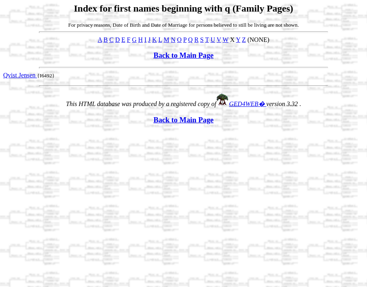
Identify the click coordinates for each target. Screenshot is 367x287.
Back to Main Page (183, 55)
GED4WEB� (247, 103)
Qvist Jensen (20, 75)
